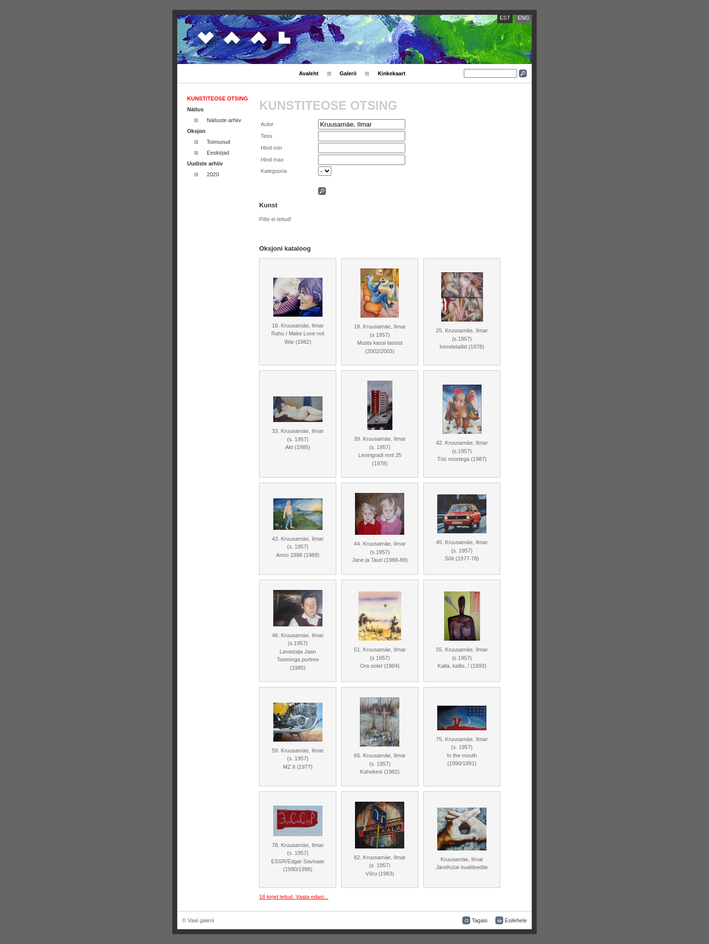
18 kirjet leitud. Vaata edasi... (293, 897)
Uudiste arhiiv (205, 163)
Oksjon (196, 131)
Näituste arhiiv (224, 120)
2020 (213, 174)
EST (505, 18)
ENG (523, 18)
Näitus (195, 109)
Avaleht (308, 73)
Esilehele (516, 920)
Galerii (348, 73)
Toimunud (218, 142)
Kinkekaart (391, 73)
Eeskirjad (218, 153)
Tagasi (479, 920)
